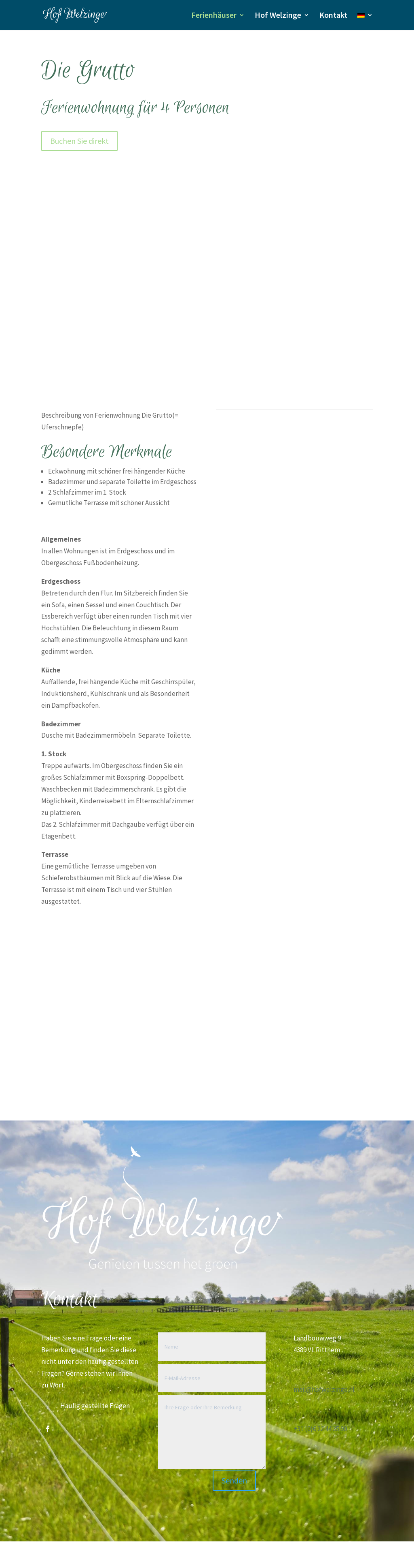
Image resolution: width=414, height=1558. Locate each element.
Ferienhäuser (214, 16)
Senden (234, 1480)
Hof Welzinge (278, 16)
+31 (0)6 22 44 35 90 (320, 1428)
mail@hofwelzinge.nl (324, 1389)
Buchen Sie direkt (79, 141)
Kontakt (333, 16)
